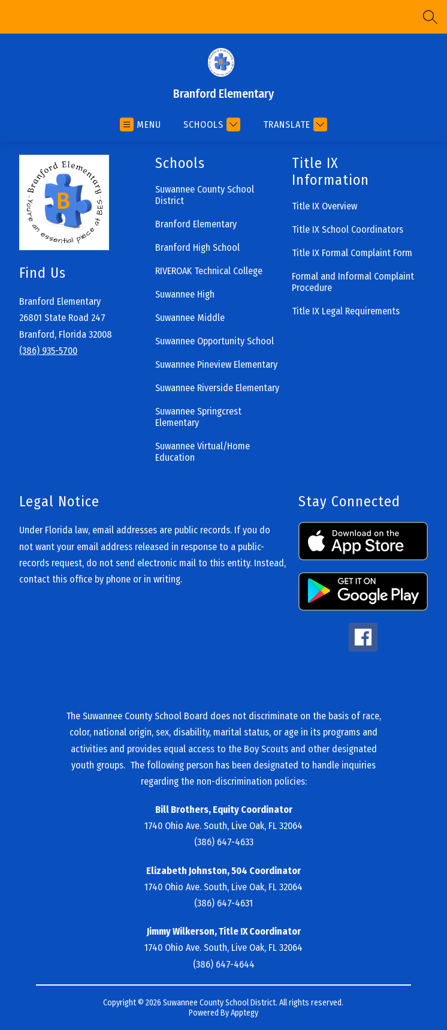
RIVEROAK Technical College (208, 271)
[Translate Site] (293, 124)
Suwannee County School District (204, 195)
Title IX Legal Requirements (346, 311)
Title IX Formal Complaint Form (352, 253)
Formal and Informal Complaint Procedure (353, 282)
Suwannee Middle (190, 317)
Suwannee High (185, 294)
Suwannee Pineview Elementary (216, 364)
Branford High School (197, 247)
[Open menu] (140, 124)
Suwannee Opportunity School (214, 341)
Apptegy (244, 1013)
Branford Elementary (196, 224)
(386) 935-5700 (48, 350)
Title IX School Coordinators (347, 229)
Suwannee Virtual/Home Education (202, 451)
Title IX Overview (324, 206)
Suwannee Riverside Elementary (217, 388)
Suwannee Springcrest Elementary (198, 417)
